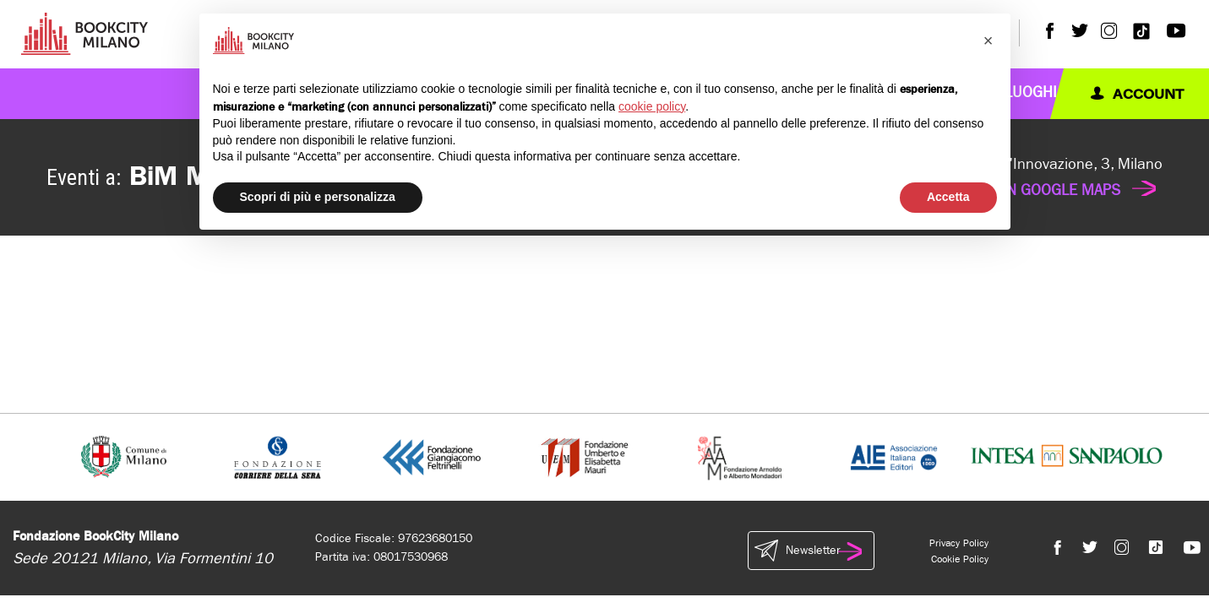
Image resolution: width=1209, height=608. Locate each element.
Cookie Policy (959, 559)
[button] (988, 40)
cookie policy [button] (651, 106)
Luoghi (1031, 92)
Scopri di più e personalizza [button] (317, 197)
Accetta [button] (948, 197)
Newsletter (811, 550)
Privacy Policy (958, 543)
